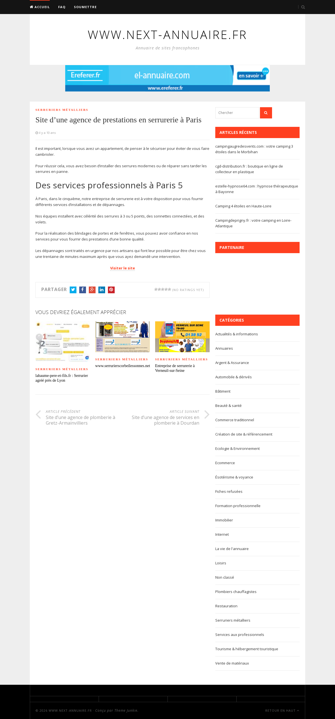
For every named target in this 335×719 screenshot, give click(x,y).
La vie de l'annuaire (232, 548)
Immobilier (224, 520)
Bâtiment (222, 391)
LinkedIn (101, 290)
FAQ (61, 7)
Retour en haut (282, 710)
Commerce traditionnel (234, 419)
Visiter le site (122, 268)
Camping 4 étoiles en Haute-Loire (243, 206)
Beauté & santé (228, 405)
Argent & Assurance (232, 362)
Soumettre (85, 7)
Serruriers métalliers (61, 109)
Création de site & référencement (243, 434)
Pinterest (111, 290)
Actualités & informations (236, 333)
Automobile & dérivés (233, 376)
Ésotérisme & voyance (234, 477)
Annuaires (224, 348)
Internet (222, 534)
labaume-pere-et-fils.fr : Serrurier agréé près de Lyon (61, 378)
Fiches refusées (229, 491)
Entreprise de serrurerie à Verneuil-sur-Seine (175, 368)
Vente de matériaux (232, 663)
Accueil (40, 7)
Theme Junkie (125, 710)
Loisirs (220, 562)
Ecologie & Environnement (237, 448)
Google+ (92, 290)
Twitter (73, 290)
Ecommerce (225, 462)
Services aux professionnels (239, 634)
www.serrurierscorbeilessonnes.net (122, 366)
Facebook (82, 290)
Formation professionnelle (238, 505)
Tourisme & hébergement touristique (246, 648)
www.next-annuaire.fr (70, 710)
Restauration (226, 605)
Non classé (224, 577)
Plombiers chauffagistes (236, 591)
